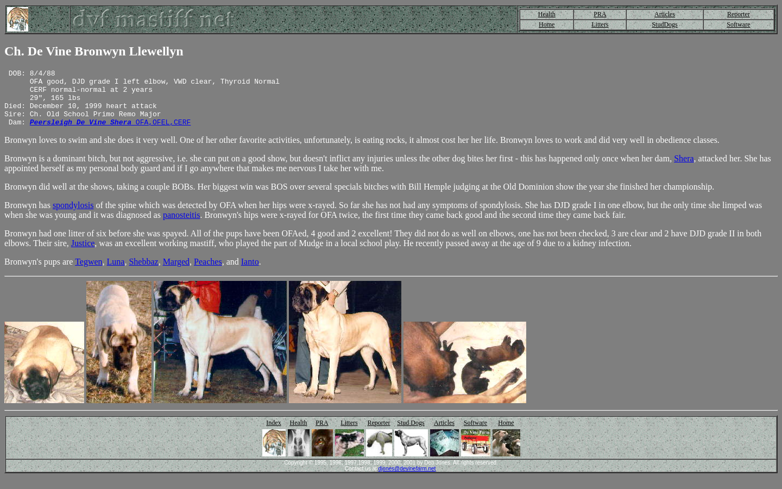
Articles (664, 14)
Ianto (250, 273)
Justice (83, 254)
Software (738, 24)
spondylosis (73, 216)
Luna (116, 273)
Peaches (208, 273)
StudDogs (664, 24)
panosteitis (181, 226)
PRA (600, 14)
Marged (176, 273)
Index (273, 434)
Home (546, 24)
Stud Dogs (410, 434)
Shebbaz (143, 273)
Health (547, 14)
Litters (599, 24)
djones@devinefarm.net (407, 480)
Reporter (738, 14)
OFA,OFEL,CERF (110, 133)
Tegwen (88, 273)
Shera (683, 169)
